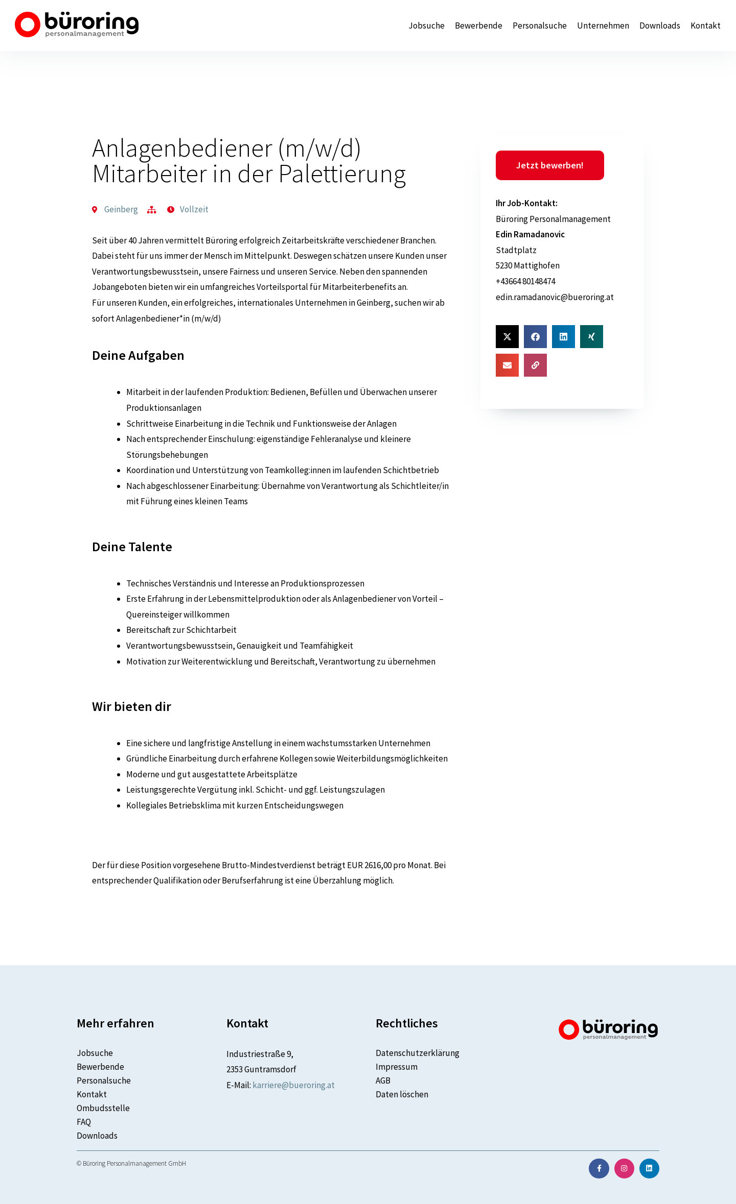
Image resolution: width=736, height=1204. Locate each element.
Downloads (659, 25)
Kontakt (706, 25)
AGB (383, 1080)
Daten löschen (402, 1094)
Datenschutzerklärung (417, 1053)
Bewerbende (478, 25)
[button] (507, 336)
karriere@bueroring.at (293, 1085)
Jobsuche (426, 25)
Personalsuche (540, 25)
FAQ (84, 1121)
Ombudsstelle (103, 1108)
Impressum (397, 1066)
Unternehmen (603, 25)
